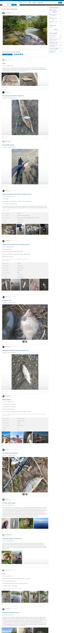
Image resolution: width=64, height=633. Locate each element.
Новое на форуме (53, 33)
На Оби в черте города (54, 19)
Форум (21, 2)
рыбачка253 (7, 395)
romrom (6, 569)
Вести (4, 65)
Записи (34, 2)
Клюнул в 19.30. (54, 21)
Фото (25, 2)
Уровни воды (40, 2)
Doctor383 (7, 608)
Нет (7, 4)
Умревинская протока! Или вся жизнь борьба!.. (55, 11)
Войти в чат (56, 29)
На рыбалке (5, 147)
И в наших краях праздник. (54, 15)
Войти (7, 54)
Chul (6, 59)
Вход (60, 2)
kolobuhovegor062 (8, 534)
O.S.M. (6, 190)
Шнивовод (7, 240)
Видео (29, 2)
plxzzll (6, 91)
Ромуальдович (8, 12)
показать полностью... (6, 210)
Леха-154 (7, 449)
